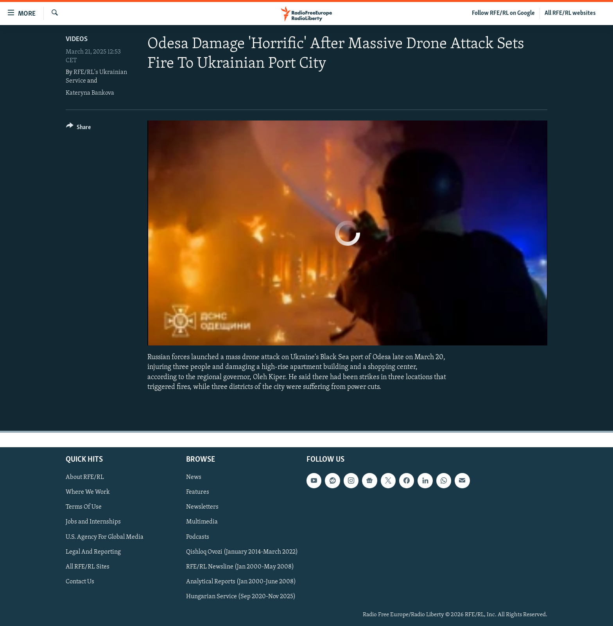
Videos (77, 39)
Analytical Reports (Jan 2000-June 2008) (241, 582)
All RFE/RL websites (570, 13)
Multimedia (202, 522)
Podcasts (197, 537)
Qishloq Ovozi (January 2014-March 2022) (242, 552)
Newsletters (202, 507)
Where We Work (88, 492)
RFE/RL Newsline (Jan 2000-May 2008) (240, 567)
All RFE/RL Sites (87, 567)
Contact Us (80, 582)
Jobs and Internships (93, 522)
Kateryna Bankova (90, 93)
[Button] (78, 129)
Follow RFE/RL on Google (503, 13)
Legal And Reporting (93, 552)
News (193, 477)
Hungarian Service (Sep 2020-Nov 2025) (241, 597)
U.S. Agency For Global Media (104, 537)
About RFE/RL (85, 477)
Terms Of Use (84, 507)
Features (197, 492)
